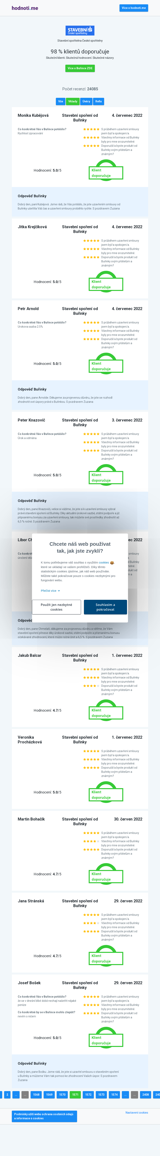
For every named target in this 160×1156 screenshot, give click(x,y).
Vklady (72, 101)
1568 (36, 1094)
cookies (106, 562)
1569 (49, 1094)
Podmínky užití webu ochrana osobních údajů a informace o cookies (43, 1116)
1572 (88, 1094)
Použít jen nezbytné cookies (56, 607)
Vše (60, 101)
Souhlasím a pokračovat (105, 607)
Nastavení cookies (137, 1112)
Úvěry (86, 101)
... (16, 1094)
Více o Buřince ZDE (80, 68)
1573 (101, 1094)
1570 (62, 1094)
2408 (145, 1094)
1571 (75, 1094)
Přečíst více (49, 590)
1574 (114, 1094)
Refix (98, 101)
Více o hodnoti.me (134, 7)
